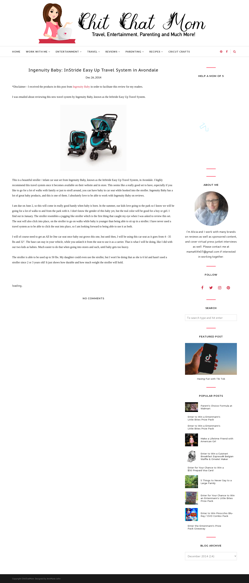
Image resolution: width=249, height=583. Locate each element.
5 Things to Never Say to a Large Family (216, 482)
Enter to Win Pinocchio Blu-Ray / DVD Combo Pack (217, 514)
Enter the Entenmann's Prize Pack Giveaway (204, 527)
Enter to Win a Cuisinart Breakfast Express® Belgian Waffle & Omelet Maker (217, 456)
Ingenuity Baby (81, 86)
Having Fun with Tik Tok (211, 378)
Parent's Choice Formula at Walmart (216, 407)
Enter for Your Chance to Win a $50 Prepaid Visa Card (206, 469)
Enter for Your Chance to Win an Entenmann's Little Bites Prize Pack (218, 498)
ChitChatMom (28, 578)
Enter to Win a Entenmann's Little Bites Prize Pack (204, 418)
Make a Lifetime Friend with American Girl (217, 440)
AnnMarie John (54, 578)
